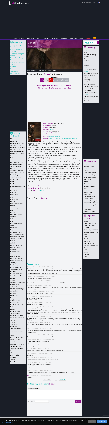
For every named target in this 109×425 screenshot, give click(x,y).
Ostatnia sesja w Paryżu (17, 289)
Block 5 (86, 52)
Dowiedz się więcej (7, 422)
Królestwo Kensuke (15, 219)
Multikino (86, 252)
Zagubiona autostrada (16, 349)
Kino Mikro (87, 241)
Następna (62, 379)
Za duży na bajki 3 (15, 346)
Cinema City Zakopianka (91, 230)
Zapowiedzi (30, 38)
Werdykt (86, 184)
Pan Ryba (13, 293)
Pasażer (86, 181)
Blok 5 (12, 160)
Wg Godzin (55, 38)
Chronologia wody (15, 177)
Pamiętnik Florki (14, 291)
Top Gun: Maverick (15, 329)
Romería (12, 309)
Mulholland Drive (15, 256)
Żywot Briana (14, 362)
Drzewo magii (88, 192)
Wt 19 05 (58, 80)
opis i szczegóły (43, 70)
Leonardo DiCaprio (61, 138)
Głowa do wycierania (16, 208)
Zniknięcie (13, 357)
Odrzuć (92, 421)
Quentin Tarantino (37, 46)
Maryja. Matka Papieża (17, 234)
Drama (14, 69)
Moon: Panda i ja (15, 252)
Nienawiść (13, 271)
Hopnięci (12, 212)
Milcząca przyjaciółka (90, 177)
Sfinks (85, 256)
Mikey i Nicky (87, 194)
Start (15, 38)
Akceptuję (102, 421)
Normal (12, 278)
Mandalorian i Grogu (90, 175)
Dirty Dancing (14, 190)
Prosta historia (14, 302)
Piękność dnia (14, 295)
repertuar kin (34, 70)
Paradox (86, 254)
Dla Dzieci (64, 38)
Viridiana (12, 335)
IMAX (85, 234)
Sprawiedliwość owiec (90, 92)
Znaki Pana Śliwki (89, 166)
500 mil (12, 139)
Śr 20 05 (62, 80)
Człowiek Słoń (14, 179)
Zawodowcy (87, 209)
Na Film (46, 38)
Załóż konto (92, 2)
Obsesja (86, 63)
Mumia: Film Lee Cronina (17, 258)
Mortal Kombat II (89, 82)
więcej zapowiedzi (90, 211)
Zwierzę (12, 359)
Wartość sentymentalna (17, 337)
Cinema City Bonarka (90, 223)
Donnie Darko (14, 195)
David (12, 181)
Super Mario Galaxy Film (17, 318)
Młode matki (87, 179)
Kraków (89, 42)
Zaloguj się (84, 2)
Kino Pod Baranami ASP (91, 245)
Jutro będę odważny (90, 172)
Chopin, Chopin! (14, 175)
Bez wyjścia (13, 141)
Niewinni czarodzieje (16, 273)
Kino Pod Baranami (89, 243)
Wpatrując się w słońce (17, 344)
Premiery (22, 38)
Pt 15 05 (42, 80)
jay (28, 375)
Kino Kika (86, 239)
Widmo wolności (15, 339)
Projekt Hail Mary (15, 300)
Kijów (85, 236)
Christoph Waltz (72, 138)
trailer (50, 70)
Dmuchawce (13, 192)
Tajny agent (13, 320)
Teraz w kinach (16, 134)
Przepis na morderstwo (17, 304)
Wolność (12, 342)
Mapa (81, 38)
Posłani (12, 298)
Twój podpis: (31, 401)
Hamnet (12, 210)
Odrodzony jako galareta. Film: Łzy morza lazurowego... (91, 88)
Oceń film (41, 190)
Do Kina (39, 38)
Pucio (13, 64)
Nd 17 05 (50, 80)
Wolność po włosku (89, 101)
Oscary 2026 (73, 38)
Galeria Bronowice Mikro (91, 232)
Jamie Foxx (51, 138)
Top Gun (12, 322)
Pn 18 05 (54, 80)
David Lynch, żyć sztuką (17, 184)
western (51, 129)
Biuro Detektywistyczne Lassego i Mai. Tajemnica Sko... (17, 153)
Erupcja (86, 170)
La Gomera (13, 227)
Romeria (86, 65)
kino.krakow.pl (21, 3)
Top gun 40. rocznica (90, 69)
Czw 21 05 (66, 80)
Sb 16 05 (46, 80)
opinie (54, 70)
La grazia (13, 230)
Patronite (88, 38)
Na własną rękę (14, 265)
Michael (14, 51)
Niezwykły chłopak (89, 84)
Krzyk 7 (12, 221)
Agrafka (86, 221)
